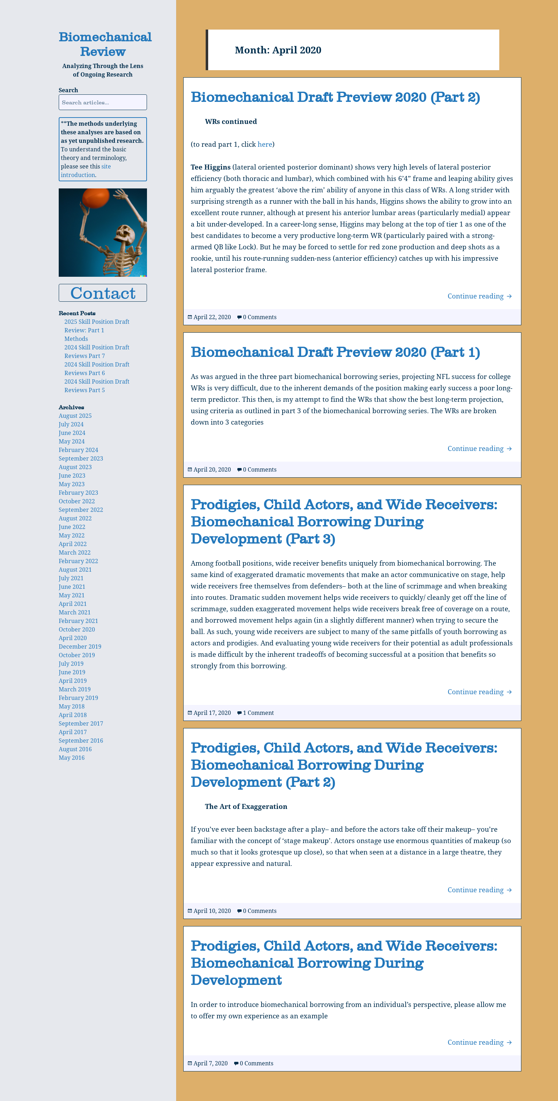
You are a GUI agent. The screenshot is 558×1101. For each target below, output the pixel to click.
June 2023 (72, 475)
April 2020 (73, 638)
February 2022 (78, 561)
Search (68, 90)
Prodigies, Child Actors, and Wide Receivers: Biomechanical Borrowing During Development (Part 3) (344, 521)
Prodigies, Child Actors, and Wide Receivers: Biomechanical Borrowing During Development (344, 963)
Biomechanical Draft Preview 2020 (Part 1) (335, 352)
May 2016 (72, 758)
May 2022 (72, 535)
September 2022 (81, 510)
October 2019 (77, 655)
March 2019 (75, 689)
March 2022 (75, 552)
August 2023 (75, 467)
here (265, 144)
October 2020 (77, 629)
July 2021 (71, 578)
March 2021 (75, 612)
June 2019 (72, 672)
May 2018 (72, 706)
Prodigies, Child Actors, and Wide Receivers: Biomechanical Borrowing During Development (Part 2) (344, 765)
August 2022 (75, 518)
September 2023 (81, 458)
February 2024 (78, 450)
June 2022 (72, 527)
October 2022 (77, 501)
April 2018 (73, 715)
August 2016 (75, 749)
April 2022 (73, 544)
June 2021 (72, 587)
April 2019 (73, 681)
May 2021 (72, 595)
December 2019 (80, 646)
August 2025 (75, 416)
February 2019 (78, 698)
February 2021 (78, 621)
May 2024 (72, 441)
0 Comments (260, 317)
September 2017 (81, 723)
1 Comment (258, 713)
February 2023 (78, 493)
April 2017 (73, 732)
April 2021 (73, 604)
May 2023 (72, 484)
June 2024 (72, 433)
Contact (103, 293)
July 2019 (71, 664)
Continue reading (481, 296)
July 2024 (71, 424)
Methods (76, 339)
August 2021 (75, 569)
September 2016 (81, 740)
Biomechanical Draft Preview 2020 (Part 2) (335, 97)
